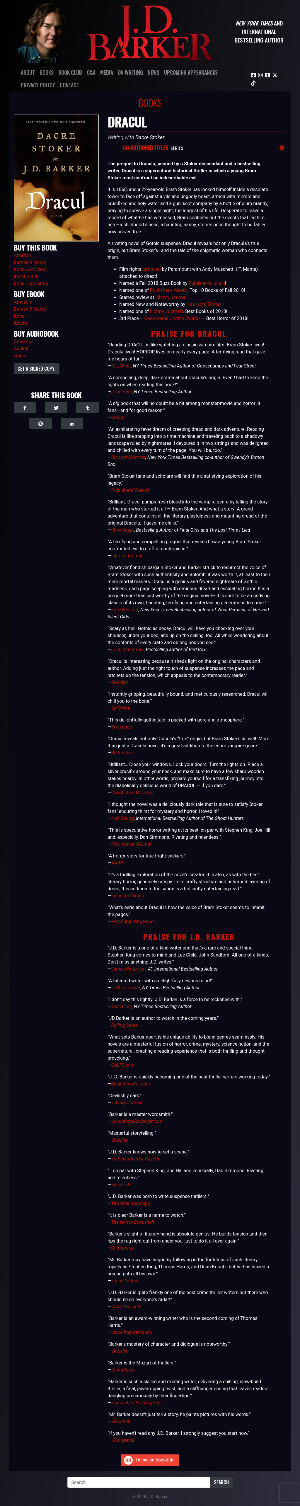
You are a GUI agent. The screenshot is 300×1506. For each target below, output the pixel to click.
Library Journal (170, 297)
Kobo (19, 316)
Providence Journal (131, 844)
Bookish (120, 1140)
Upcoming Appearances (191, 72)
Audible (21, 348)
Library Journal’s (167, 311)
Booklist (119, 682)
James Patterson (128, 969)
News (153, 72)
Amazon (22, 255)
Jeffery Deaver (125, 988)
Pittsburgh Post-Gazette (136, 1159)
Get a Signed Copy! (37, 368)
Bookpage (121, 727)
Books (47, 72)
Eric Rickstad (124, 609)
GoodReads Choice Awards (172, 318)
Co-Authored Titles (145, 148)
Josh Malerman (127, 649)
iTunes (21, 355)
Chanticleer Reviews (132, 792)
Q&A (91, 72)
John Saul (121, 391)
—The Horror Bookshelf (131, 1222)
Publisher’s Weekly (169, 290)
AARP (117, 863)
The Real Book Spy (130, 1203)
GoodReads (124, 1370)
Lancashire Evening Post (137, 1402)
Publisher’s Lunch (207, 283)
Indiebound (25, 276)
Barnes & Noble (30, 262)
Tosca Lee (121, 1006)
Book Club (70, 72)
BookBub (121, 1421)
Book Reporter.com (130, 1084)
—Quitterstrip (121, 1248)
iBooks (21, 323)
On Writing (130, 72)
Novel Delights (126, 1306)
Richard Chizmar (128, 457)
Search (221, 1482)
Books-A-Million (30, 269)
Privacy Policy (38, 85)
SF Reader (121, 752)
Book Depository (31, 283)
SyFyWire (120, 708)
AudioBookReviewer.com (137, 1121)
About (28, 72)
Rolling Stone (124, 1025)
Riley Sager (122, 530)
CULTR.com (122, 1065)
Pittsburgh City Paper (133, 921)
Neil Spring (122, 818)
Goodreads (123, 1440)
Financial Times (127, 896)
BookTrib (121, 1184)
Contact (69, 85)
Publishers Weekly (130, 490)
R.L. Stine (121, 366)
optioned (151, 269)
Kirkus (117, 417)
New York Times (203, 304)
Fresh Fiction (125, 1281)
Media (106, 72)
